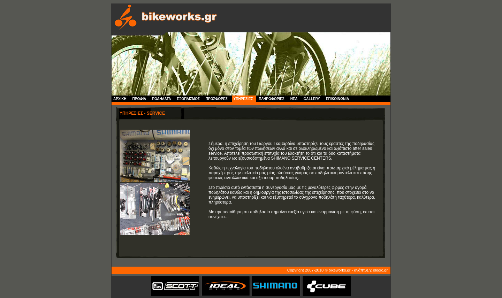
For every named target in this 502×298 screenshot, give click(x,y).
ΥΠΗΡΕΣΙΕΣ (243, 99)
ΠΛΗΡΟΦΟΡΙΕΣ (271, 99)
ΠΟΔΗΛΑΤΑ (161, 99)
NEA (294, 99)
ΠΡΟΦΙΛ (139, 99)
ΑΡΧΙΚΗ (120, 99)
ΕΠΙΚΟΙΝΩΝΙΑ (337, 99)
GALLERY (312, 99)
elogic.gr (380, 270)
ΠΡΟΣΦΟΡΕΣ (217, 99)
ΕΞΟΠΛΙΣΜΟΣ (188, 99)
